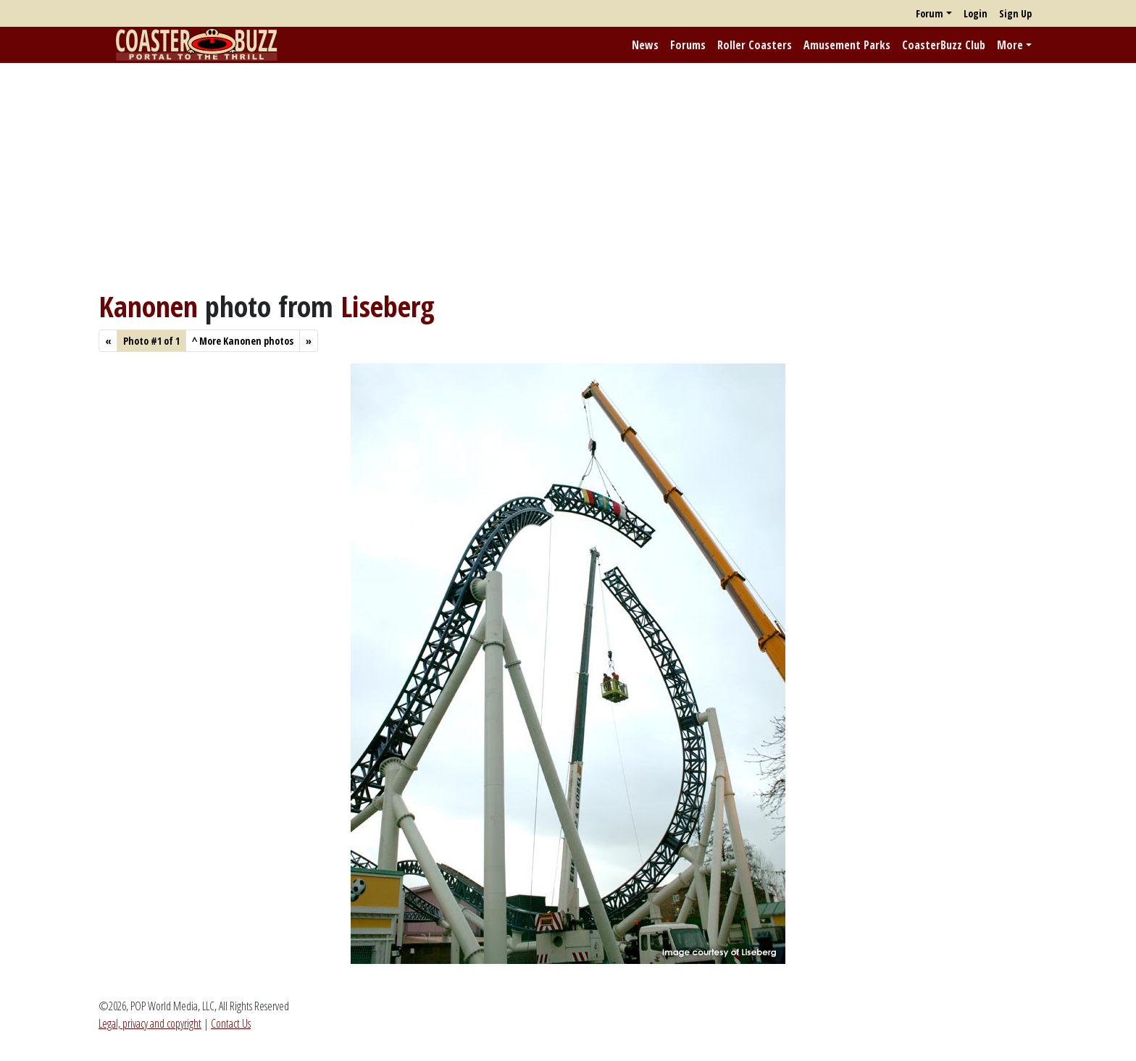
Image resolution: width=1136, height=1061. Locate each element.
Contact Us (231, 1023)
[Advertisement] (568, 176)
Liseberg (388, 306)
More (1010, 45)
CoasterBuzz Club (943, 45)
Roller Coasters (754, 45)
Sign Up (1015, 13)
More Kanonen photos (242, 341)
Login (975, 13)
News (645, 45)
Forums (688, 45)
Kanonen (148, 306)
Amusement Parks (846, 45)
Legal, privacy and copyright (150, 1023)
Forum (929, 13)
